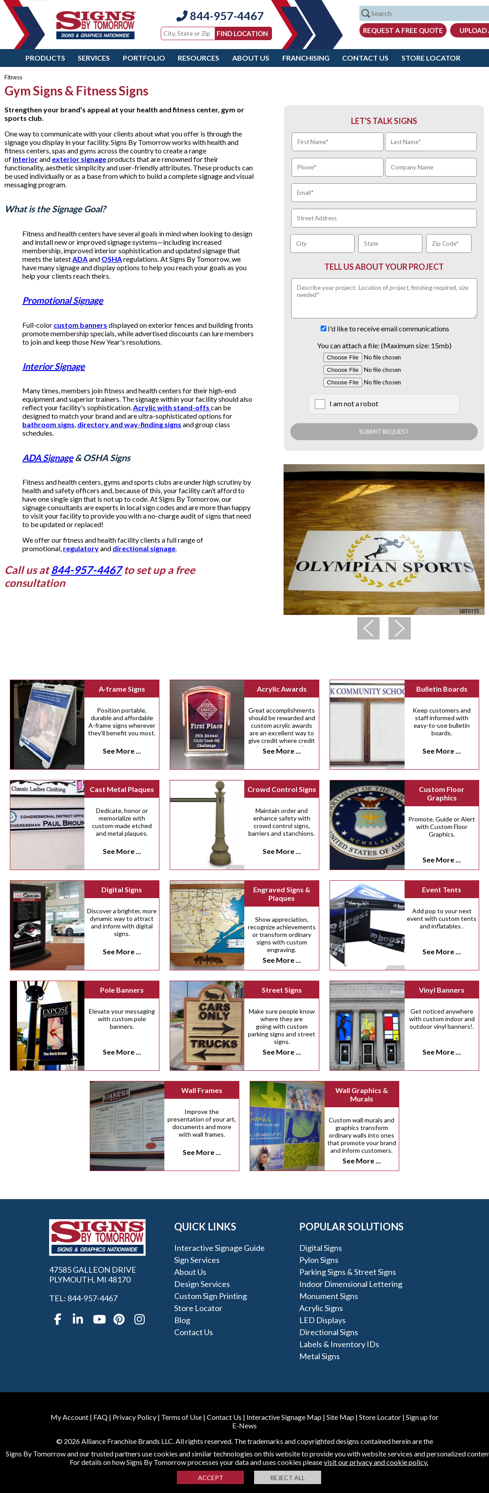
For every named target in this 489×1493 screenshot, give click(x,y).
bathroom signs (48, 424)
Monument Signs (328, 1296)
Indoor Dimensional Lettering (350, 1284)
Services (94, 58)
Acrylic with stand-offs (172, 407)
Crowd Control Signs (281, 789)
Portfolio (144, 58)
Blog (182, 1320)
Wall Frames (201, 1090)
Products (45, 58)
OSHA (111, 259)
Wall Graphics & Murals (361, 1094)
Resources (198, 58)
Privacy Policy (134, 1417)
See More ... (122, 750)
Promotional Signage (62, 300)
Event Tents (441, 889)
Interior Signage (53, 366)
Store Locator (430, 58)
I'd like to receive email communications (388, 328)
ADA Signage (47, 457)
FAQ (100, 1417)
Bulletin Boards (442, 689)
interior (25, 159)
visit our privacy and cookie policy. (376, 1462)
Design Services (202, 1284)
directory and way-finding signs (129, 424)
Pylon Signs (319, 1260)
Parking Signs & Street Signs (347, 1272)
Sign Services (197, 1260)
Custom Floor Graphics (441, 793)
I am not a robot (354, 403)
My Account (69, 1417)
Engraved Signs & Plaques (281, 893)
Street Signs (282, 990)
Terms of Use (181, 1417)
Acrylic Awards (282, 689)
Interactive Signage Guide (219, 1248)
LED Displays (322, 1320)
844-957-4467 (220, 15)
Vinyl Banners (441, 990)
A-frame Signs (122, 689)
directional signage (144, 548)
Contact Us (365, 58)
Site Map (340, 1417)
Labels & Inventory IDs (339, 1344)
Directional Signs (328, 1332)
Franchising (306, 58)
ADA (80, 259)
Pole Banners (122, 990)
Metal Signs (319, 1356)
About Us (250, 58)
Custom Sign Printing (210, 1296)
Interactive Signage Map (284, 1417)
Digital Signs (121, 889)
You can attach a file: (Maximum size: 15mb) (384, 345)
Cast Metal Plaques (122, 789)
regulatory (81, 548)
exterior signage (79, 159)
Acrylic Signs (321, 1308)
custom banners (80, 325)
